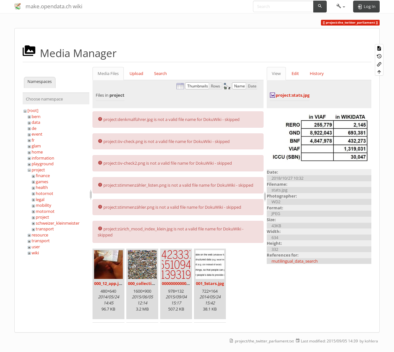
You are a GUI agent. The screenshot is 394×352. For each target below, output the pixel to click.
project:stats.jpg (292, 95)
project (38, 170)
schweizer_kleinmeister (57, 223)
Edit (295, 73)
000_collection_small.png (153, 283)
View (276, 73)
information (43, 158)
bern (36, 116)
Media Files (108, 73)
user (36, 247)
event (37, 134)
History (317, 73)
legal (40, 199)
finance (43, 175)
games (42, 181)
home (37, 152)
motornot (45, 211)
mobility (43, 205)
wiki (35, 253)
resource (40, 235)
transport (45, 229)
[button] (340, 6)
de (34, 128)
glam (36, 146)
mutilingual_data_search (294, 261)
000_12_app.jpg (108, 283)
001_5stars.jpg (210, 283)
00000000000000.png (182, 283)
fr (33, 140)
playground (43, 164)
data (36, 122)
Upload (136, 73)
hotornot (44, 193)
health (42, 187)
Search (160, 73)
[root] (32, 110)
